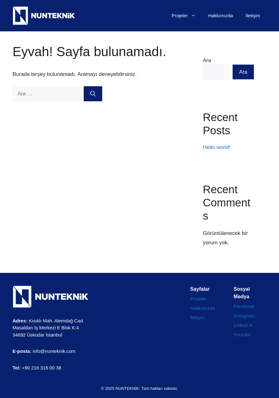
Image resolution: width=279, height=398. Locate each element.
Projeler (186, 15)
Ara (207, 60)
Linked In (243, 325)
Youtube (242, 334)
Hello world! (217, 147)
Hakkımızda (220, 15)
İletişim (252, 15)
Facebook (244, 306)
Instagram (244, 315)
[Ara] (93, 93)
